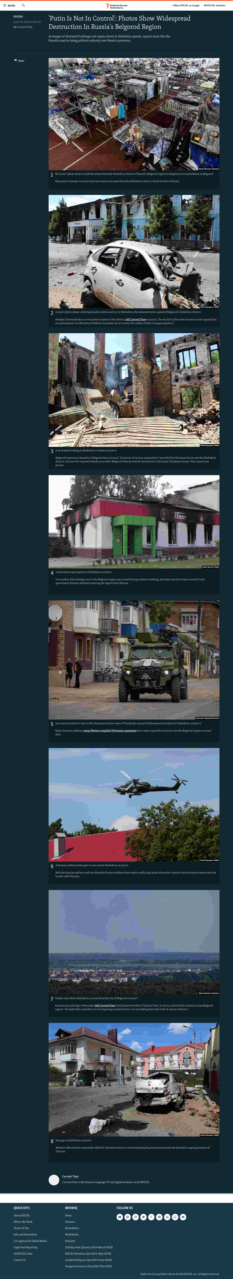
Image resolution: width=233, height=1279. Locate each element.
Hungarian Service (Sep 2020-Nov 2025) (88, 1266)
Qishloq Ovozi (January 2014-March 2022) (89, 1247)
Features (70, 1222)
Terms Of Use (21, 1228)
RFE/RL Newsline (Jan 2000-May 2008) (88, 1254)
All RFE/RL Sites (23, 1254)
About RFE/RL (22, 1216)
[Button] (19, 61)
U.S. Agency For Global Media (30, 1241)
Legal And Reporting (25, 1247)
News (68, 1216)
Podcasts (70, 1241)
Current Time (25, 27)
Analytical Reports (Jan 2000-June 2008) (88, 1260)
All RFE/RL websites (215, 5)
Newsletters (72, 1228)
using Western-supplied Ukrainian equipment (110, 731)
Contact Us (20, 1260)
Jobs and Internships (25, 1235)
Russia (18, 16)
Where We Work (23, 1222)
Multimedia (72, 1235)
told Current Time (135, 319)
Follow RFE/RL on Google (186, 5)
